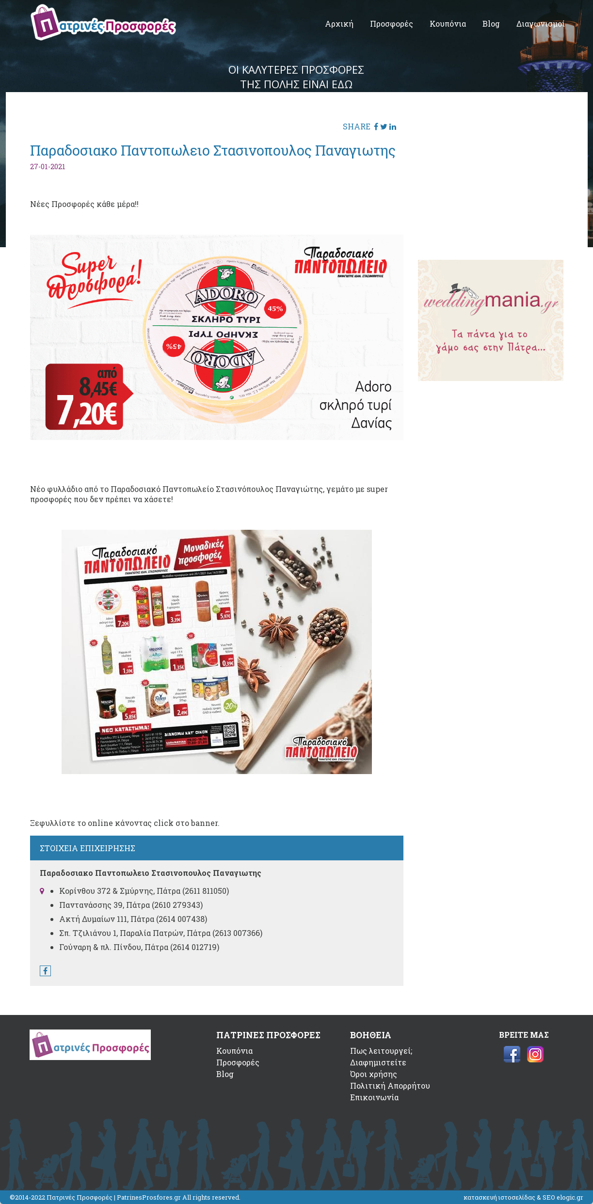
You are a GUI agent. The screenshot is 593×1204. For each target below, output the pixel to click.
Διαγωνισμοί (540, 23)
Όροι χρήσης (373, 1074)
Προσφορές (391, 23)
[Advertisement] (490, 177)
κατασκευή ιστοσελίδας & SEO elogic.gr (523, 1197)
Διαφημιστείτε (378, 1062)
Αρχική (339, 23)
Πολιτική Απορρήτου (390, 1085)
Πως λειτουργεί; (381, 1051)
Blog (491, 23)
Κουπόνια (448, 23)
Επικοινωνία (374, 1097)
